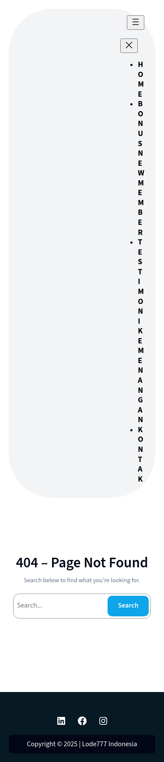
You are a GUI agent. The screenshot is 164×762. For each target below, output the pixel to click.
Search (128, 605)
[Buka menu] (135, 22)
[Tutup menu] (129, 45)
